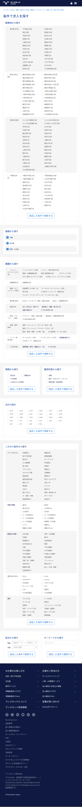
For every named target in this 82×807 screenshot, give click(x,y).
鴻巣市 (46, 147)
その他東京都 (48, 69)
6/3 (40, 421)
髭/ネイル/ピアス (50, 479)
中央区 (46, 29)
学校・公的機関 (49, 534)
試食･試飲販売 (46, 273)
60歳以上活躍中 (49, 554)
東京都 (12, 29)
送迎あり (47, 499)
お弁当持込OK (27, 544)
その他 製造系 (45, 310)
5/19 (11, 414)
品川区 (46, 36)
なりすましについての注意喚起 (17, 760)
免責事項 (8, 724)
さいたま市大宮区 (50, 120)
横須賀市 (47, 104)
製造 (11, 307)
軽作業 (12, 301)
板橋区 (46, 46)
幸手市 (46, 137)
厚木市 (46, 101)
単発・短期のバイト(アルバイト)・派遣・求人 (39, 10)
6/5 (60, 421)
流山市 (25, 196)
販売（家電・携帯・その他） (32, 332)
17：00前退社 (27, 522)
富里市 (46, 205)
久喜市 (46, 160)
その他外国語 (27, 593)
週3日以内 (26, 508)
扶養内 (46, 466)
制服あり (47, 476)
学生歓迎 (47, 463)
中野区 (46, 56)
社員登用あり (27, 570)
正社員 (8, 681)
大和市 (25, 111)
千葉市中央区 (27, 176)
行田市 (25, 130)
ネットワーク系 (28, 586)
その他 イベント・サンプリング (56, 277)
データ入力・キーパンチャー (51, 288)
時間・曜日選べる (50, 493)
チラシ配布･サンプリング (31, 277)
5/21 (31, 414)
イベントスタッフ (28, 270)
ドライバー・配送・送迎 (31, 316)
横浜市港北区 (27, 75)
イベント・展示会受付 (48, 270)
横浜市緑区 (26, 88)
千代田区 (26, 29)
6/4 (50, 421)
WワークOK (48, 496)
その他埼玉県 (27, 170)
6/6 (11, 424)
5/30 (60, 417)
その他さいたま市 (50, 124)
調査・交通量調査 (28, 273)
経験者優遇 (48, 456)
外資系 (25, 537)
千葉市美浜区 (48, 176)
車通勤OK (26, 541)
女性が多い (26, 564)
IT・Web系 (48, 599)
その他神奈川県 (49, 114)
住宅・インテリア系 (29, 609)
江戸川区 (47, 59)
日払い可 (47, 483)
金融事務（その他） (29, 288)
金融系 (25, 605)
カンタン (47, 486)
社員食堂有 (48, 541)
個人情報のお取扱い (13, 727)
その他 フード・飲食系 (30, 341)
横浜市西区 (26, 78)
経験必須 (47, 453)
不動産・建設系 (49, 609)
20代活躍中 (48, 547)
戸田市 (46, 153)
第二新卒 (26, 466)
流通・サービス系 (28, 612)
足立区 (25, 52)
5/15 (31, 411)
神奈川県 (13, 75)
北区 (24, 59)
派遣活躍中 (48, 557)
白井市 (46, 192)
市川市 (46, 182)
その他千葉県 (27, 209)
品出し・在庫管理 (59, 301)
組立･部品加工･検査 (29, 307)
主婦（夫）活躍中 (28, 561)
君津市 (25, 199)
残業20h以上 (48, 528)
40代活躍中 (48, 551)
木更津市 (47, 199)
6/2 (31, 421)
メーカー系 (26, 602)
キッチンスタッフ (47, 338)
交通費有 (47, 473)
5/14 (21, 411)
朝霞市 (46, 157)
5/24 (60, 414)
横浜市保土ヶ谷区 (50, 85)
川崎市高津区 (48, 94)
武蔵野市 (26, 65)
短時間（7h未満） (50, 522)
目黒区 (25, 39)
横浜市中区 (48, 78)
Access (46, 580)
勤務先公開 (26, 567)
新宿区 (46, 32)
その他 (12, 347)
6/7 (21, 424)
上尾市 (25, 150)
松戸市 (46, 186)
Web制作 (26, 583)
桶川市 (25, 160)
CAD (24, 590)
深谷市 (46, 133)
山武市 (25, 205)
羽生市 (25, 147)
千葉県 (12, 176)
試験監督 (13, 283)
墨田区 (46, 42)
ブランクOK (27, 469)
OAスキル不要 (27, 473)
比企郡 (25, 167)
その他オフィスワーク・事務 (50, 292)
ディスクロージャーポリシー (16, 735)
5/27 (31, 417)
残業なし (47, 525)
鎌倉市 (25, 108)
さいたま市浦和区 (28, 120)
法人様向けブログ (49, 691)
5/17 (50, 411)
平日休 (46, 512)
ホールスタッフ (28, 338)
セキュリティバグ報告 (13, 749)
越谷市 (46, 150)
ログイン (71, 3)
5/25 (11, 417)
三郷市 (25, 163)
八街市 (46, 202)
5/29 (50, 417)
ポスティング (64, 273)
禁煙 (45, 544)
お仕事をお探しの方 (15, 671)
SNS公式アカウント (50, 707)
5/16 (40, 411)
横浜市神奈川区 (49, 75)
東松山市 (47, 143)
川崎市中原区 (27, 94)
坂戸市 (46, 163)
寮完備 (25, 486)
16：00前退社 (49, 518)
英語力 (46, 590)
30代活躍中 (27, 551)
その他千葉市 (48, 179)
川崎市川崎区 (48, 91)
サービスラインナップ (50, 676)
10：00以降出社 (50, 515)
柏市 (45, 189)
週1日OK (47, 489)
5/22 (40, 414)
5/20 (21, 414)
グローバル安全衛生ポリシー (16, 764)
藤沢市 (25, 104)
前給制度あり (27, 499)
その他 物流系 (27, 319)
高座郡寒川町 (27, 114)
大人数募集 (26, 463)
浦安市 (25, 182)
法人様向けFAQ (48, 696)
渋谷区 (25, 36)
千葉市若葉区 (27, 179)
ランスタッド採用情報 (16, 707)
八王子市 (47, 62)
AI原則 (7, 742)
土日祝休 (26, 512)
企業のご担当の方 (50, 671)
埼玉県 (12, 120)
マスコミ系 (26, 599)
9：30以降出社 (28, 515)
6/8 (31, 424)
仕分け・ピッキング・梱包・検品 (34, 301)
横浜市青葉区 (48, 88)
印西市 (25, 202)
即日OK (25, 459)
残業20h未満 (27, 528)
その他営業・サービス (55, 332)
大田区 (46, 39)
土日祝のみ (48, 508)
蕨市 (24, 153)
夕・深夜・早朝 (28, 496)
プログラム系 (48, 583)
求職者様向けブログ (13, 691)
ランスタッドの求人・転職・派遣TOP (14, 10)
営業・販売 (13, 325)
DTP (45, 586)
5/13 (11, 411)
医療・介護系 (27, 615)
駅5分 (46, 537)
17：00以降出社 (28, 518)
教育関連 (47, 615)
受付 (24, 292)
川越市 (46, 140)
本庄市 (25, 143)
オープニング (48, 459)
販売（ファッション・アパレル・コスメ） (37, 328)
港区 (24, 32)
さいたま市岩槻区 (28, 124)
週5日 (24, 505)
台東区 (46, 49)
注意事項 (8, 753)
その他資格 (48, 593)
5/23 (50, 414)
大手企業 (26, 534)
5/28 (41, 417)
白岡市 (25, 140)
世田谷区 (26, 56)
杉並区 (46, 52)
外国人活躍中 (27, 557)
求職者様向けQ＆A (12, 696)
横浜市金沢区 (48, 81)
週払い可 (26, 483)
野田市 (25, 192)
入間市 (25, 157)
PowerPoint (27, 580)
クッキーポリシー (12, 756)
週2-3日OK (26, 493)
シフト (25, 525)
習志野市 (26, 186)
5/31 (11, 421)
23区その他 (26, 62)
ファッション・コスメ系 (52, 605)
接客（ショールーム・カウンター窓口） (36, 325)
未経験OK (26, 453)
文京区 (25, 49)
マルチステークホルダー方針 (16, 767)
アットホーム (48, 561)
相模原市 (47, 108)
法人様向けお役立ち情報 (51, 686)
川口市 (46, 127)
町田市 (25, 69)
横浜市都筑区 (27, 85)
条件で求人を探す (59, 10)
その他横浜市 (27, 91)
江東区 (25, 42)
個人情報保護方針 (12, 731)
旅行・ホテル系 (49, 612)
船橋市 (25, 189)
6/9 (40, 424)
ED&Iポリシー (10, 745)
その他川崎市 (27, 101)
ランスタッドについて (16, 702)
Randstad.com (11, 720)
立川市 (46, 65)
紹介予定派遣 (27, 456)
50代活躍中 (26, 554)
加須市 (46, 130)
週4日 (46, 505)
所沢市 (25, 127)
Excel (46, 576)
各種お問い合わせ (50, 702)
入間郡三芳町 (48, 167)
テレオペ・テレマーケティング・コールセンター (39, 295)
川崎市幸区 (26, 98)
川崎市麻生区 (48, 98)
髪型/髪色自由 (27, 479)
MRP (7, 738)
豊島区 (25, 46)
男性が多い (48, 564)
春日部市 (26, 133)
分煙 (24, 547)
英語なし (47, 469)
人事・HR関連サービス (51, 681)
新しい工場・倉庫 (50, 567)
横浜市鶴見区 (27, 81)
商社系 (46, 602)
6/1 (21, 421)
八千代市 (47, 196)
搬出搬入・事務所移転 (53, 316)
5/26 (21, 417)
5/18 (60, 411)
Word (24, 576)
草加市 (25, 137)
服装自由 (26, 476)
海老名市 (47, 111)
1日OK (25, 489)
